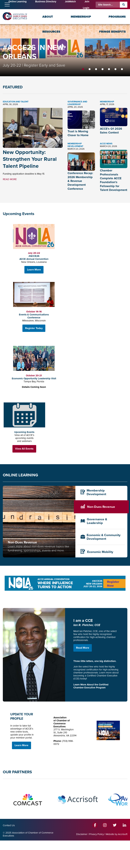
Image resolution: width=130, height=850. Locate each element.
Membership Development (75, 145)
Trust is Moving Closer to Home (78, 133)
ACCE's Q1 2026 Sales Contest (111, 130)
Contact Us (9, 825)
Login (86, 7)
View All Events (24, 448)
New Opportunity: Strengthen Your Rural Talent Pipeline (30, 159)
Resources (51, 31)
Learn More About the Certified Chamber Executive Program (90, 686)
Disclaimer (81, 834)
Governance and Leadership (77, 103)
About (47, 16)
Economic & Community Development (101, 537)
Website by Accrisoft (116, 834)
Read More (82, 647)
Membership (81, 16)
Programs (117, 16)
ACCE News (106, 143)
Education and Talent (16, 101)
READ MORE (10, 179)
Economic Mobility (97, 552)
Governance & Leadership (94, 521)
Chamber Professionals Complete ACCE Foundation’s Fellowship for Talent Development (113, 180)
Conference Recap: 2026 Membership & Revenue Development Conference (80, 181)
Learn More (34, 269)
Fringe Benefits (112, 31)
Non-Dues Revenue (98, 506)
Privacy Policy (96, 834)
